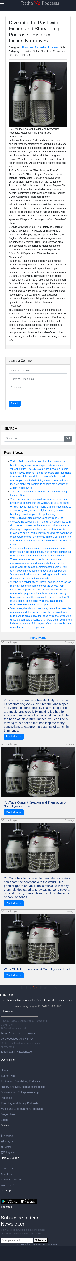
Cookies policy (17, 1038)
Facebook (7, 1135)
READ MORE (38, 637)
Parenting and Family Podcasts (19, 1103)
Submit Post (8, 1075)
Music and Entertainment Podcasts (22, 1108)
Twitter (6, 1146)
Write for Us (8, 1185)
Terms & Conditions (13, 1033)
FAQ (30, 1038)
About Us (6, 1174)
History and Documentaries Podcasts (23, 1086)
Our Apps (6, 1190)
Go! (68, 438)
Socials (5, 1125)
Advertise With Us (11, 1179)
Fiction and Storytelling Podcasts (40, 47)
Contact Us (7, 1168)
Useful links (8, 1059)
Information (7, 1011)
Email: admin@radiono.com (17, 1051)
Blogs (4, 1119)
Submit (15, 403)
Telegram (8, 1152)
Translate (6, 1206)
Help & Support (10, 1157)
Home (4, 1070)
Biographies (8, 1114)
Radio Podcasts (40, 3)
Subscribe (40, 1240)
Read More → (14, 736)
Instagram (8, 1141)
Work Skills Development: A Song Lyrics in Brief (36, 518)
